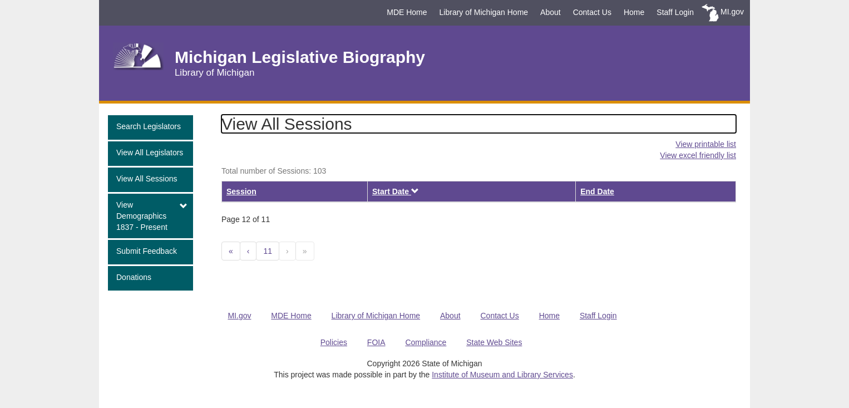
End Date (597, 191)
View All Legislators (149, 152)
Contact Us (592, 12)
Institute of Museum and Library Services (502, 374)
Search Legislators (148, 126)
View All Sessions (146, 178)
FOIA (376, 342)
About (550, 12)
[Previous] (248, 251)
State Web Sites (494, 342)
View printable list (705, 144)
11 (267, 251)
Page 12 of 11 (245, 219)
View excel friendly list (698, 155)
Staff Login (675, 12)
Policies (333, 342)
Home (634, 12)
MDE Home (407, 12)
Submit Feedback (146, 251)
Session (241, 191)
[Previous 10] (230, 251)
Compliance (425, 342)
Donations (133, 277)
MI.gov (732, 11)
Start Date (395, 191)
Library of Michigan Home (484, 12)
